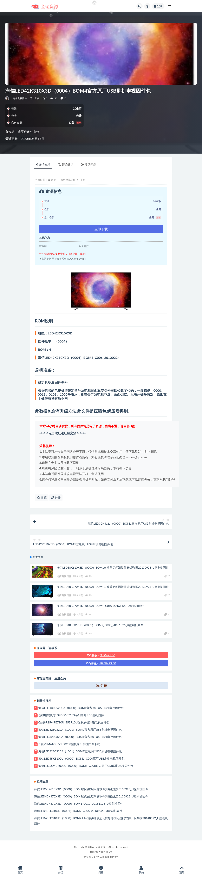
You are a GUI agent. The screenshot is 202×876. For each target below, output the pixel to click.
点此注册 (101, 685)
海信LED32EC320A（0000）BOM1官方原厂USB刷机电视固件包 (80, 737)
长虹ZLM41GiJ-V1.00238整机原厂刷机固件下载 (69, 744)
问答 (101, 870)
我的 (141, 870)
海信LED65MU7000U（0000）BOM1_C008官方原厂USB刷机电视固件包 (85, 765)
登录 (158, 6)
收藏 (42, 497)
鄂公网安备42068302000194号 (101, 856)
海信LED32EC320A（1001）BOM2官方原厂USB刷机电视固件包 (80, 729)
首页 (53, 179)
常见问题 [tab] (88, 164)
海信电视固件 (20, 98)
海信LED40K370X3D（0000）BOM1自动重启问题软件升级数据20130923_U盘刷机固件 (113, 586)
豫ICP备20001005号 (101, 851)
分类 (60, 870)
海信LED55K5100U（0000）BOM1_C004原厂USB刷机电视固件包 (81, 758)
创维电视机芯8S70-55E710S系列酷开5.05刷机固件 (71, 715)
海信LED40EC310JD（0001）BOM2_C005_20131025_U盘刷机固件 (100, 625)
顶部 (182, 870)
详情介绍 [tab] (43, 164)
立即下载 (101, 229)
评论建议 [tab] (65, 164)
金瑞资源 (100, 847)
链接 (56, 497)
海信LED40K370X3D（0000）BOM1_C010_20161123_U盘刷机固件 (100, 605)
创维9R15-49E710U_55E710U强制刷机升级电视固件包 (74, 722)
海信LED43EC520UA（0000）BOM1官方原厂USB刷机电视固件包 (81, 708)
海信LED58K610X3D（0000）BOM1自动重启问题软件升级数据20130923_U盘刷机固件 (113, 567)
